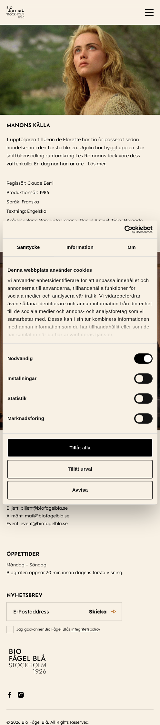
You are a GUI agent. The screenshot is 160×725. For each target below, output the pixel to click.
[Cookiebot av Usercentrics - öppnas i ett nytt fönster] (124, 229)
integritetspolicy (85, 629)
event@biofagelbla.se (44, 523)
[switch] (149, 12)
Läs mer (100, 164)
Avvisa (80, 490)
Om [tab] (131, 247)
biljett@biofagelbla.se (44, 508)
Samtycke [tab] (28, 247)
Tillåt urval (80, 469)
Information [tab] (80, 247)
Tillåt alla (79, 447)
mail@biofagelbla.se (47, 516)
